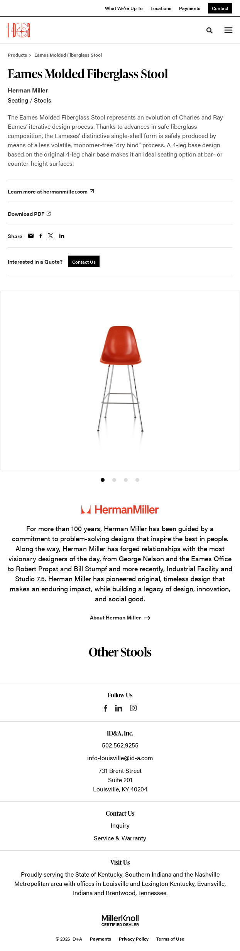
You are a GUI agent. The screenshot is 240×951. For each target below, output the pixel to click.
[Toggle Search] (209, 30)
